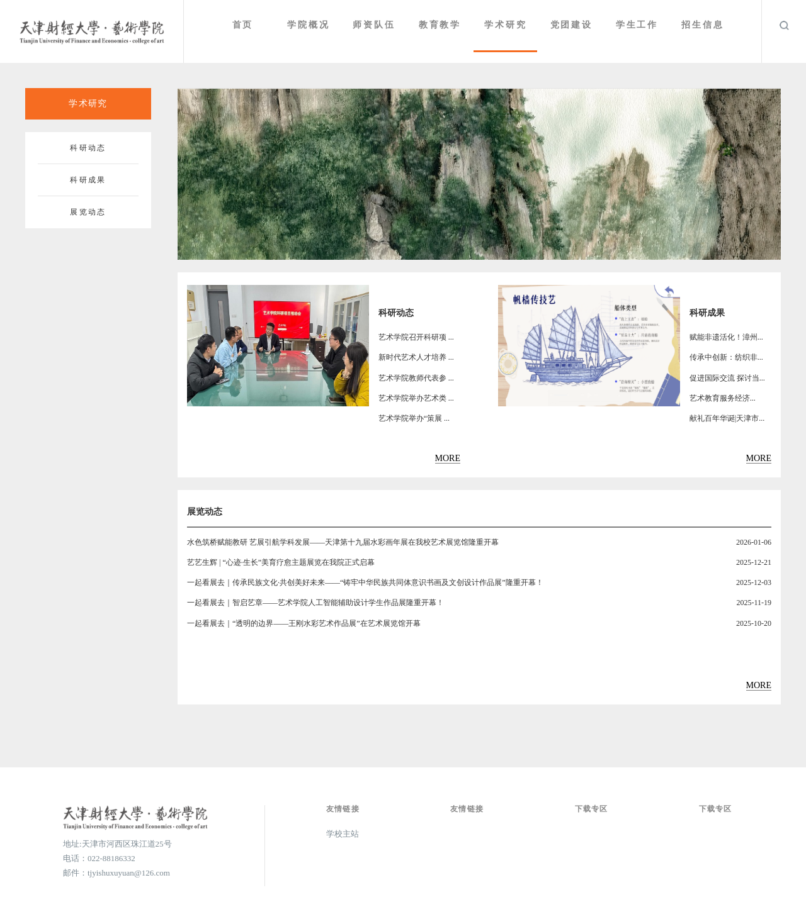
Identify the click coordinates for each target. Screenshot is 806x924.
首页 (247, 25)
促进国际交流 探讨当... (727, 378)
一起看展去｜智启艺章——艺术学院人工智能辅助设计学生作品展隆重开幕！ (315, 602)
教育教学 (442, 25)
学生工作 (638, 25)
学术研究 (508, 25)
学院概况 (312, 25)
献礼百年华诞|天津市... (727, 418)
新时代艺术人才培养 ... (416, 357)
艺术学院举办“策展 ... (414, 418)
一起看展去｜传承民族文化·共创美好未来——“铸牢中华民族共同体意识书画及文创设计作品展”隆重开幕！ (365, 582)
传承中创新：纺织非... (726, 357)
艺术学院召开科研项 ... (416, 337)
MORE (447, 458)
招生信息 (703, 25)
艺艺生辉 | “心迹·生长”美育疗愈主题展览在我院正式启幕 (281, 562)
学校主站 (342, 833)
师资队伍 (377, 25)
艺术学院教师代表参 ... (416, 378)
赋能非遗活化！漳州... (726, 337)
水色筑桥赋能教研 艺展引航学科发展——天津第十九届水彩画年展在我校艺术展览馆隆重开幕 (343, 542)
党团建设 (573, 25)
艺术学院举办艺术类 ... (416, 398)
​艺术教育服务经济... (723, 398)
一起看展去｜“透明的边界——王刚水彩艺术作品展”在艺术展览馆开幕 (304, 623)
